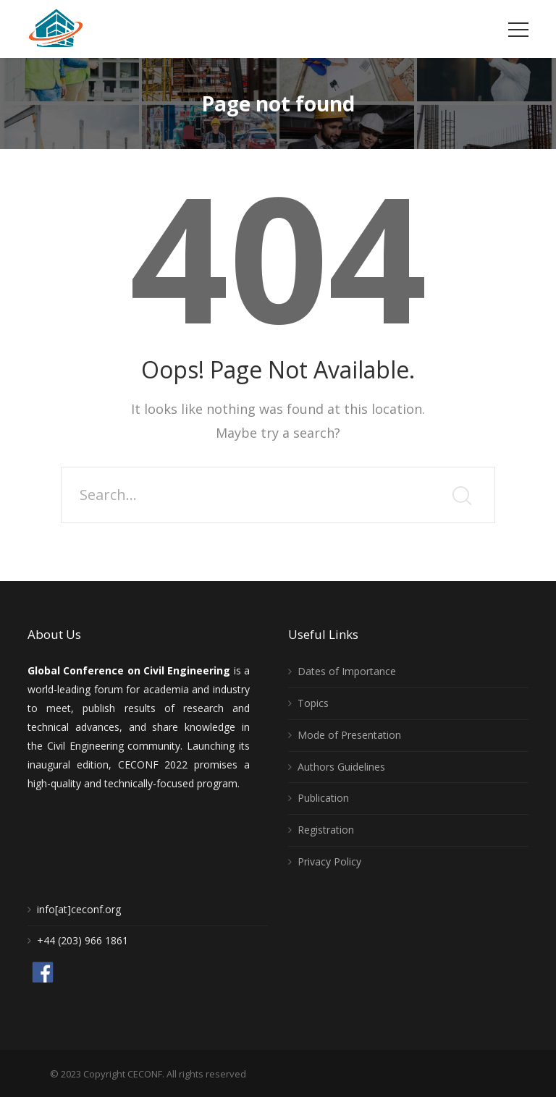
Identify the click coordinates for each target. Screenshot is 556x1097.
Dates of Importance (347, 671)
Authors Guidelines (341, 767)
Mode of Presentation (349, 735)
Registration (326, 829)
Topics (313, 703)
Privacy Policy (329, 861)
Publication (323, 798)
